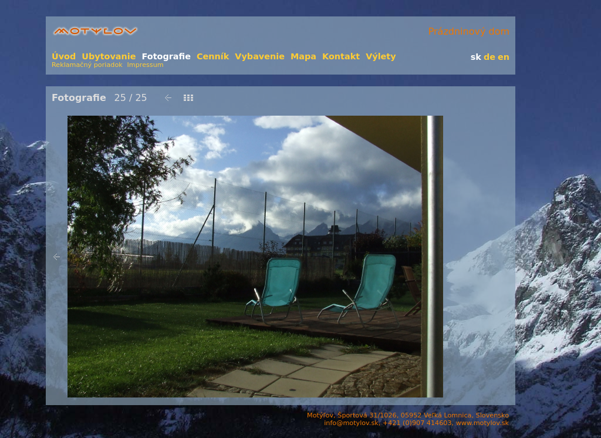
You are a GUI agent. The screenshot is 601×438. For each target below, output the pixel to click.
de (489, 57)
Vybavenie (260, 56)
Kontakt (341, 56)
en (503, 57)
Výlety (381, 56)
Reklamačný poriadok (87, 65)
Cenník (213, 56)
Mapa (303, 56)
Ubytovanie (109, 56)
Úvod (64, 56)
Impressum (145, 65)
